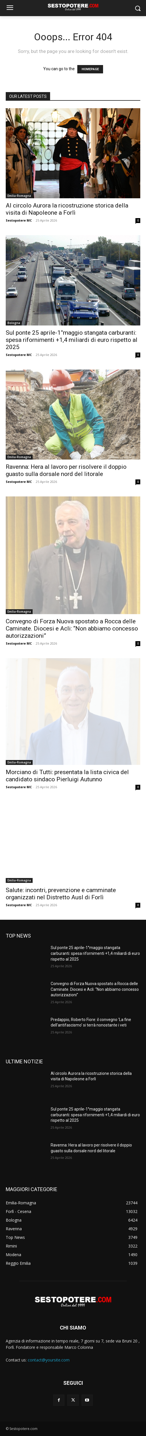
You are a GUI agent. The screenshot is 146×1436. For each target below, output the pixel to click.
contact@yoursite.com (49, 1360)
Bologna (13, 323)
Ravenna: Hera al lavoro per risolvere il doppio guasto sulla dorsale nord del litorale (66, 470)
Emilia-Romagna (19, 196)
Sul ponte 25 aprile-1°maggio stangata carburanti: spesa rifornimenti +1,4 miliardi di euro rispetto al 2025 (71, 340)
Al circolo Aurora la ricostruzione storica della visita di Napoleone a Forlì (67, 209)
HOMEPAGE (90, 69)
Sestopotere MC (19, 220)
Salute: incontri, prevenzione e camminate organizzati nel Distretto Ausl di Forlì (61, 894)
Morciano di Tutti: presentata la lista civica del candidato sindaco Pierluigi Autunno (67, 776)
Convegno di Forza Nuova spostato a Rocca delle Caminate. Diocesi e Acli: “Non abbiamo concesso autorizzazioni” (72, 628)
